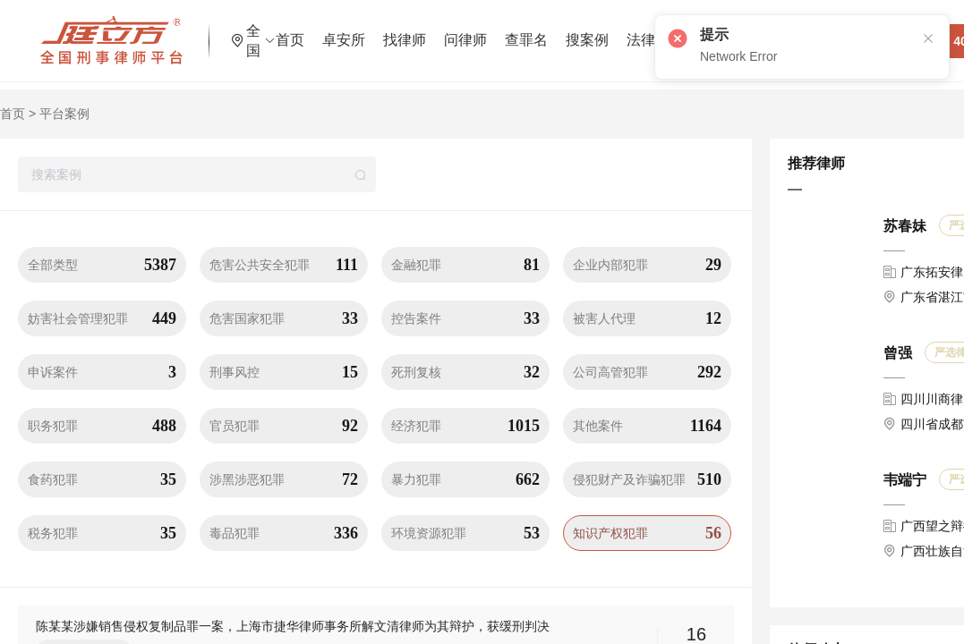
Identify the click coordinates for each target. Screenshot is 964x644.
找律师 (460, 30)
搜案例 (643, 30)
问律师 (521, 30)
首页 (346, 30)
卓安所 (400, 30)
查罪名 (582, 30)
